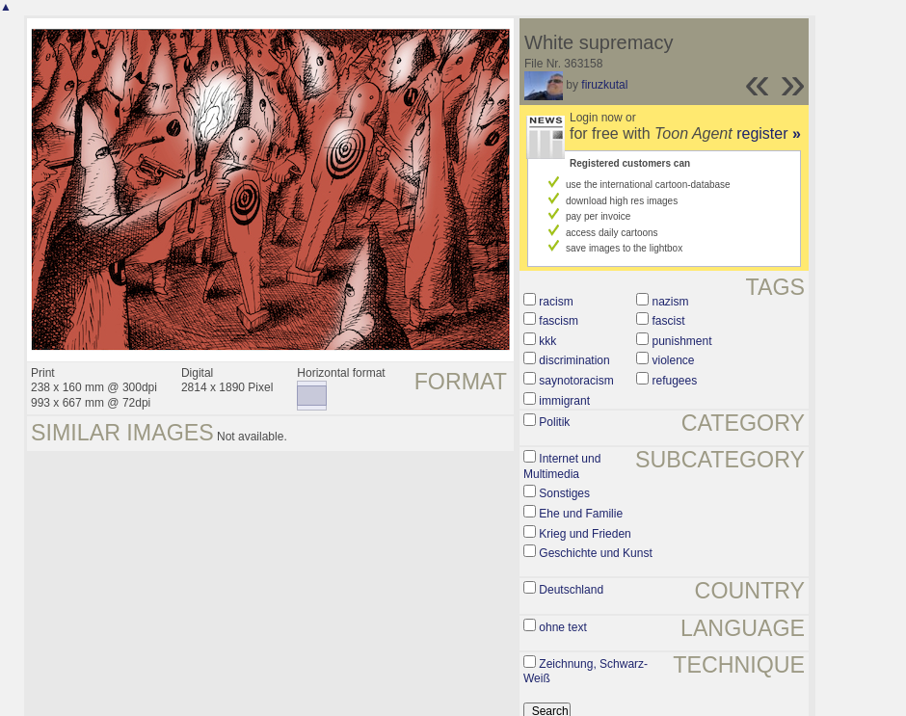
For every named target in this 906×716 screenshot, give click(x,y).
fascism (558, 321)
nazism (670, 301)
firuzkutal (604, 85)
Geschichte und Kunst (595, 553)
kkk (547, 341)
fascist (668, 321)
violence (673, 360)
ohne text (562, 627)
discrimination (574, 360)
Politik (554, 422)
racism (556, 301)
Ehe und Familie (581, 513)
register (768, 133)
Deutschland (571, 590)
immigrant (564, 401)
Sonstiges (564, 493)
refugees (674, 380)
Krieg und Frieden (584, 534)
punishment (681, 341)
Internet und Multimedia (561, 466)
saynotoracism (576, 380)
